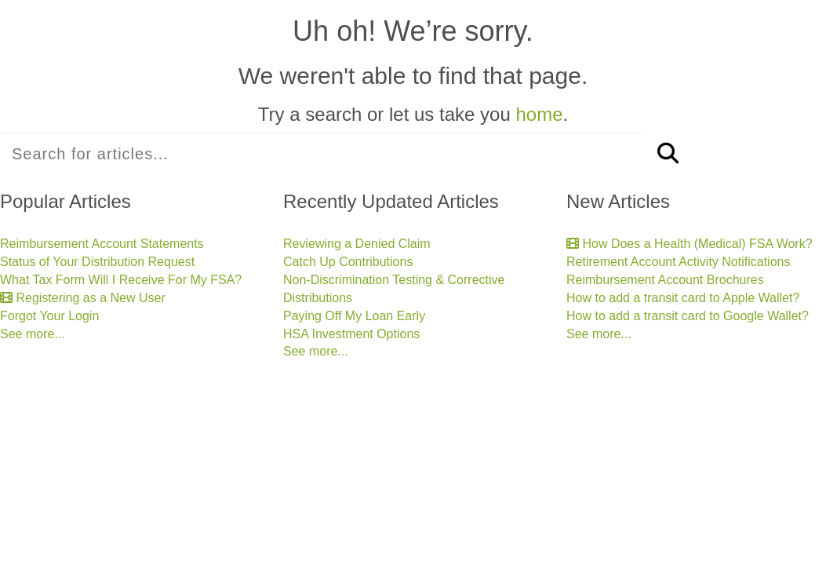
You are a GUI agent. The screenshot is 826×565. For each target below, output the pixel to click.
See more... (32, 334)
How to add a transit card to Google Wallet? (687, 316)
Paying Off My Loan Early (354, 316)
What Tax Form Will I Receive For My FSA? (121, 279)
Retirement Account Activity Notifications (678, 261)
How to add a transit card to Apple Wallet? (682, 297)
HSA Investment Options (351, 334)
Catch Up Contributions (348, 261)
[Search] (668, 154)
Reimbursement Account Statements (102, 243)
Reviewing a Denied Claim (357, 243)
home (538, 114)
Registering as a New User (83, 297)
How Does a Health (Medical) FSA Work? (689, 243)
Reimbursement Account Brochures (665, 279)
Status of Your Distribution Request (97, 261)
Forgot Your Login (49, 316)
